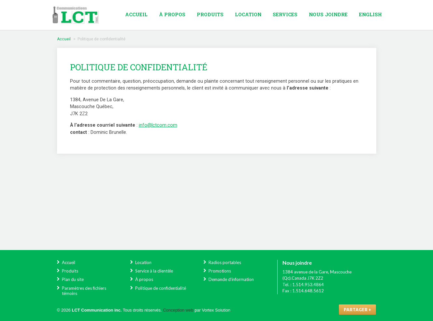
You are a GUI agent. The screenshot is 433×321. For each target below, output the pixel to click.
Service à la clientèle (154, 270)
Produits (210, 14)
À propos (172, 14)
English (370, 14)
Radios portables (225, 262)
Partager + (357, 309)
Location (248, 14)
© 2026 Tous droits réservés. (109, 310)
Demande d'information (231, 279)
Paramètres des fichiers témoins (84, 291)
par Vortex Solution (212, 310)
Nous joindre (328, 14)
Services (285, 14)
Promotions (220, 270)
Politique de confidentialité (160, 288)
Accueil (136, 14)
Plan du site (73, 279)
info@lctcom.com (158, 125)
